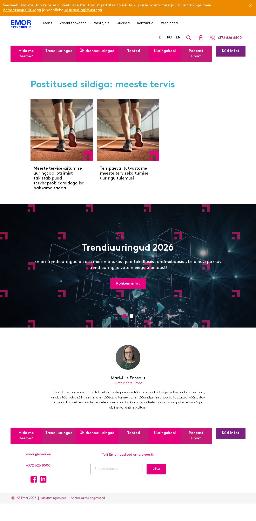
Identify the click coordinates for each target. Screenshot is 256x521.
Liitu (156, 469)
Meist (47, 23)
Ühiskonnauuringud (97, 51)
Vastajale (101, 23)
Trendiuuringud (59, 51)
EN (178, 37)
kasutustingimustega (83, 10)
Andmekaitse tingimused (88, 498)
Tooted (133, 51)
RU (169, 37)
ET (161, 37)
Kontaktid (145, 23)
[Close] (250, 5)
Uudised (123, 23)
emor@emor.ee (38, 454)
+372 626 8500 (38, 465)
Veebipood (169, 23)
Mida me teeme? (26, 53)
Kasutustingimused (53, 498)
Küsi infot (231, 51)
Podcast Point (196, 53)
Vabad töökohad (73, 23)
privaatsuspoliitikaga (22, 10)
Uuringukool (165, 51)
